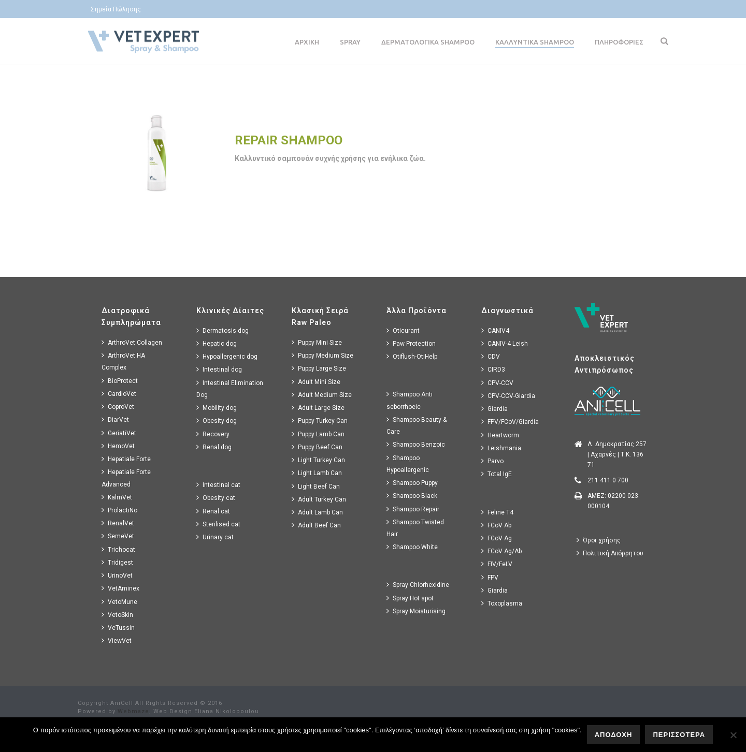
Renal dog (214, 447)
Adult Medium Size (322, 395)
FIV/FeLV (496, 564)
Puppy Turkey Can (320, 420)
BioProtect (120, 381)
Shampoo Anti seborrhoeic (409, 400)
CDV (490, 356)
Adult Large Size (318, 407)
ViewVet (117, 640)
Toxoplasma (501, 603)
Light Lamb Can (317, 473)
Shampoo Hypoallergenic (407, 464)
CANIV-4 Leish (504, 343)
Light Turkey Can (318, 460)
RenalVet (118, 523)
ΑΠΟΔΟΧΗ (614, 735)
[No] (733, 735)
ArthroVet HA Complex (123, 361)
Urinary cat (215, 537)
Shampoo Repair (412, 509)
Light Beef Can (316, 486)
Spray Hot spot (410, 598)
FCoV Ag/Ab (501, 551)
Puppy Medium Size (322, 355)
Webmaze (133, 711)
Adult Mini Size (316, 382)
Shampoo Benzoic (415, 444)
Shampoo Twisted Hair (415, 528)
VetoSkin (117, 614)
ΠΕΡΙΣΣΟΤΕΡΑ (679, 735)
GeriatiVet (119, 433)
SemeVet (118, 536)
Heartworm (500, 435)
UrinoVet (117, 575)
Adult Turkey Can (319, 499)
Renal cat (213, 511)
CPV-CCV (497, 383)
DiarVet (115, 419)
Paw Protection (411, 343)
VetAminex (120, 588)
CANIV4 (495, 330)
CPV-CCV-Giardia (508, 396)
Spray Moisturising (416, 611)
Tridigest (117, 562)
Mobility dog (216, 407)
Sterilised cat (218, 524)
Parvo (492, 461)
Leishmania (501, 448)
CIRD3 (493, 369)
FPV (489, 577)
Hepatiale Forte (126, 459)
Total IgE (496, 474)
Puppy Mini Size (317, 342)
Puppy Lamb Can (318, 434)
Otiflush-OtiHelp (411, 356)
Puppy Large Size (319, 368)
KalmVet (117, 497)
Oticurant (403, 330)
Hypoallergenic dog (226, 356)
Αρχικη (307, 42)
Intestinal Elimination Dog (229, 389)
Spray (350, 42)
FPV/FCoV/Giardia (510, 421)
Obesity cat (215, 498)
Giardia (494, 408)
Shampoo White (412, 547)
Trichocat (118, 549)
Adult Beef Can (316, 525)
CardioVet (119, 393)
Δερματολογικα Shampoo (428, 42)
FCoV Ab (496, 525)
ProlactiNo (119, 510)
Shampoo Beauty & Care (416, 425)
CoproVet (118, 406)
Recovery (212, 434)
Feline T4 (497, 512)
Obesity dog (216, 420)
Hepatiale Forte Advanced (126, 478)
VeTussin (118, 627)
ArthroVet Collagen (132, 342)
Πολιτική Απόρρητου (610, 553)
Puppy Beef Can (317, 447)
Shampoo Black (411, 495)
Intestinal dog (219, 369)
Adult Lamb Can (317, 512)
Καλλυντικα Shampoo (534, 42)
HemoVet (118, 446)
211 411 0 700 (607, 480)
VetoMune (119, 602)
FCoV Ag (496, 538)
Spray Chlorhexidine (417, 584)
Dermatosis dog (222, 330)
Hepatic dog (216, 343)
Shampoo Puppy (412, 482)
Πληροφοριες (619, 42)
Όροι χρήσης (599, 540)
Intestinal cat (218, 485)
